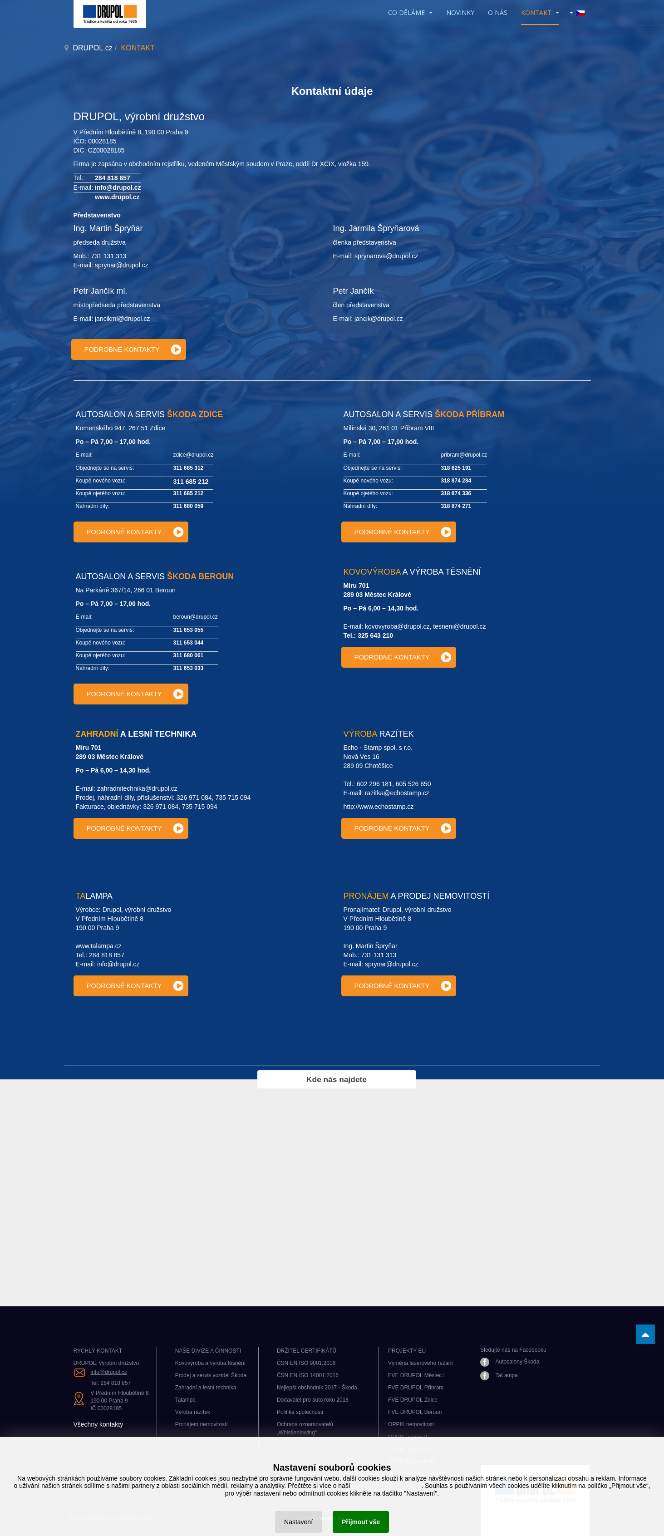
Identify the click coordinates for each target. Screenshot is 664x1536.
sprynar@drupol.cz (121, 265)
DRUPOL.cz (93, 48)
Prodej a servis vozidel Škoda (210, 1375)
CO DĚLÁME (410, 12)
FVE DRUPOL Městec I (416, 1375)
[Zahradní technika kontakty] (131, 828)
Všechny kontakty (98, 1424)
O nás (497, 12)
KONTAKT (540, 12)
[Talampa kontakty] (131, 985)
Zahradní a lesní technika (205, 1387)
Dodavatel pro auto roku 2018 (313, 1400)
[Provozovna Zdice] (131, 532)
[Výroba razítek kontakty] (398, 828)
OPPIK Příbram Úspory (416, 1474)
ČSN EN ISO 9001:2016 (306, 1363)
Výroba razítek (192, 1412)
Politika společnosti (300, 1412)
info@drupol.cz (118, 187)
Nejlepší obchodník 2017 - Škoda (317, 1387)
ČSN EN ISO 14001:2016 (308, 1375)
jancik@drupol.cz (378, 318)
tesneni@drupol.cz (459, 626)
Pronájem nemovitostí (201, 1424)
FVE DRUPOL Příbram (415, 1387)
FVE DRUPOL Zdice (413, 1400)
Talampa (185, 1400)
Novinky (460, 12)
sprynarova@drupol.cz (386, 256)
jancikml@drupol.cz (122, 318)
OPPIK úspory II (407, 1437)
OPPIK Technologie (411, 1461)
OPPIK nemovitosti (411, 1424)
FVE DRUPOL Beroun (415, 1412)
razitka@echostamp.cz (397, 793)
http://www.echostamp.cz (379, 806)
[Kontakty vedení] (128, 349)
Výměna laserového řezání (420, 1363)
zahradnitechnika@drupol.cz (137, 788)
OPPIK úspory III (408, 1449)
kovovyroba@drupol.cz (397, 626)
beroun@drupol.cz (195, 617)
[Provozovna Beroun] (131, 694)
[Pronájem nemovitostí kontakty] (398, 985)
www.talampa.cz (99, 946)
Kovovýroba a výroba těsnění (210, 1363)
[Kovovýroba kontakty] (398, 657)
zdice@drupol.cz (193, 455)
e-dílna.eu (332, 1518)
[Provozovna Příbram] (398, 532)
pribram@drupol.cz (464, 455)
